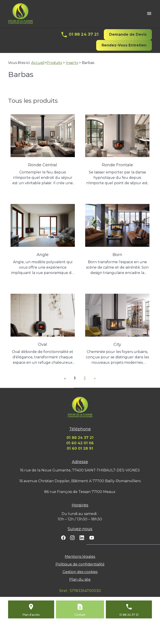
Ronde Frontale (117, 164)
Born (117, 254)
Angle (43, 254)
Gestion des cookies (80, 572)
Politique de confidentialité (80, 564)
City (117, 344)
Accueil (37, 63)
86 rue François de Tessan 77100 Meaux (80, 492)
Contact (79, 614)
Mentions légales (80, 556)
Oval (42, 344)
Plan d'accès (31, 614)
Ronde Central (42, 164)
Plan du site (80, 579)
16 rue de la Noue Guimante (80, 470)
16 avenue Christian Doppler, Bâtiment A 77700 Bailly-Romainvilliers (80, 481)
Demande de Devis (128, 34)
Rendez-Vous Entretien (124, 45)
